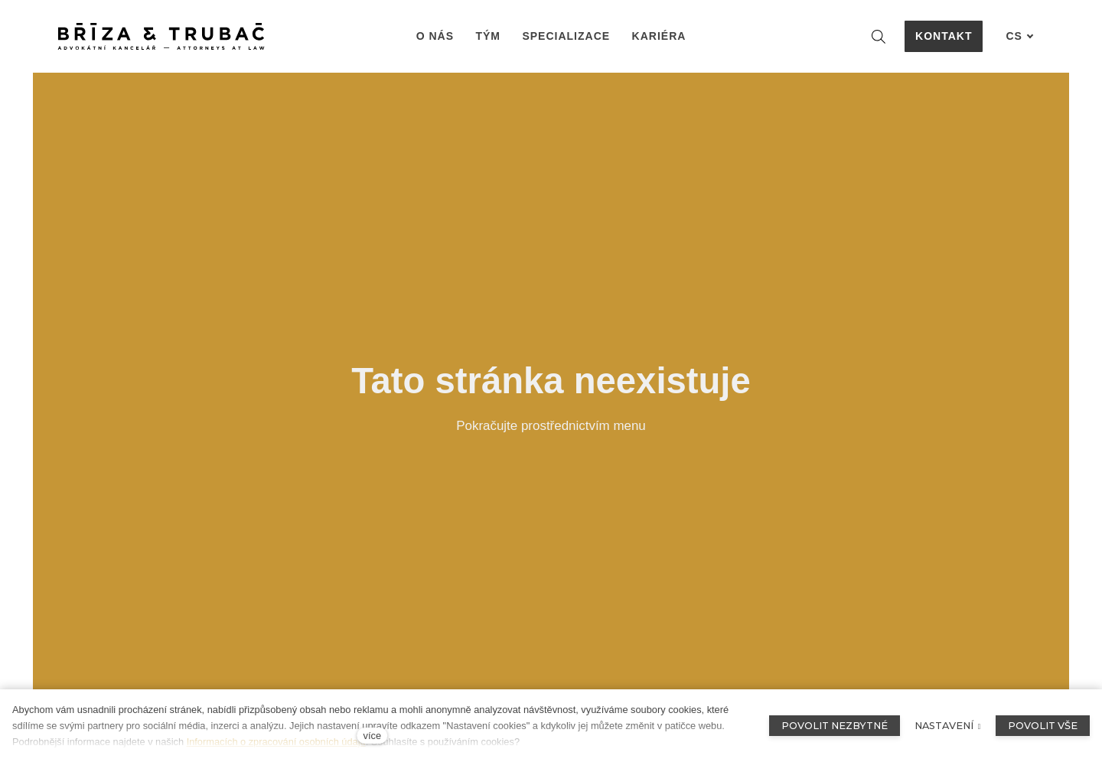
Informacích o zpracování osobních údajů (276, 741)
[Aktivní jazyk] (1019, 36)
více (372, 735)
